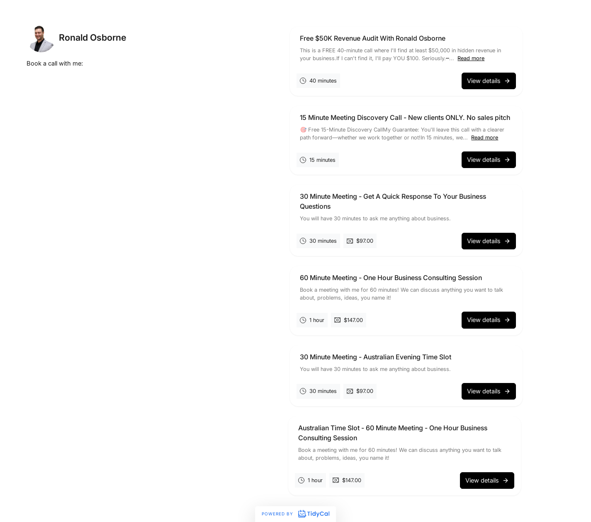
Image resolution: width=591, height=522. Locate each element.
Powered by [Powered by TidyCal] (295, 513)
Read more (470, 58)
